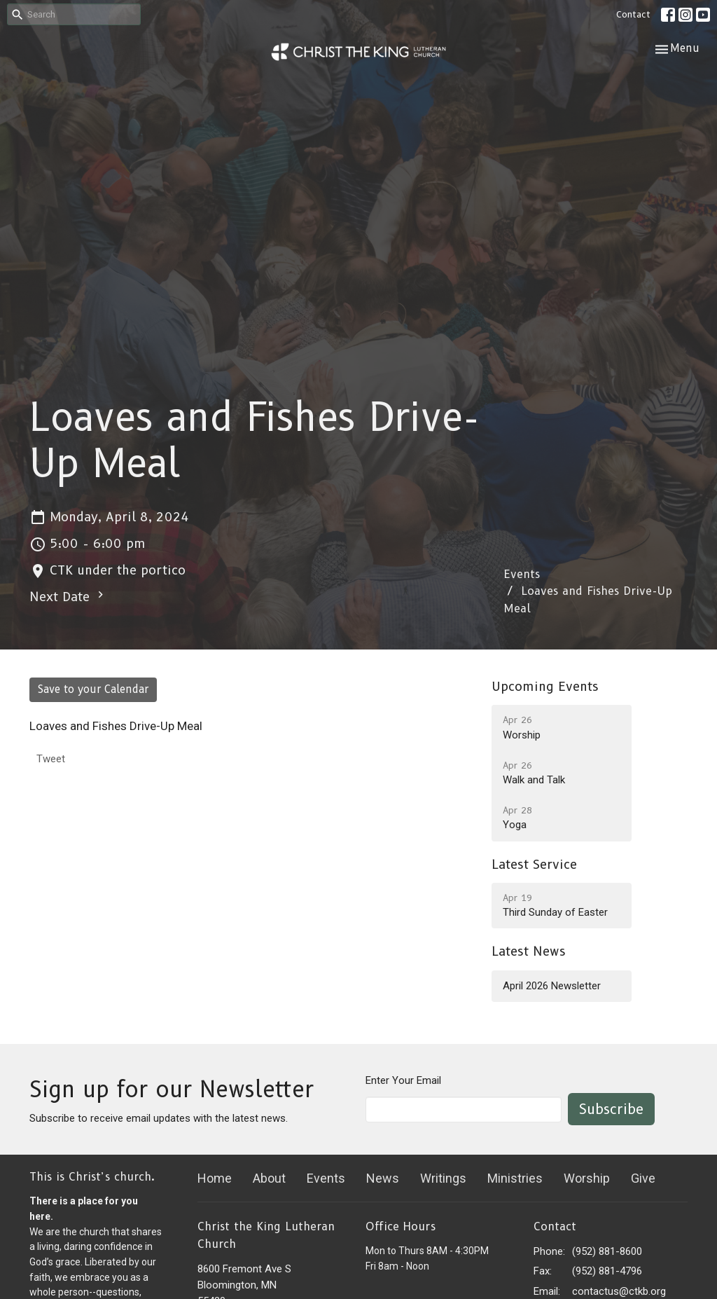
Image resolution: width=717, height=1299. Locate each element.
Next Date (68, 596)
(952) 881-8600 (607, 1251)
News (382, 1178)
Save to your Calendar (93, 689)
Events (521, 574)
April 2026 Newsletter (552, 986)
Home (214, 1178)
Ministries (515, 1178)
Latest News (529, 951)
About (269, 1178)
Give (643, 1178)
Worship (587, 1178)
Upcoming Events (545, 686)
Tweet (50, 758)
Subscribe (611, 1109)
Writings (443, 1178)
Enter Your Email (403, 1080)
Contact (633, 14)
